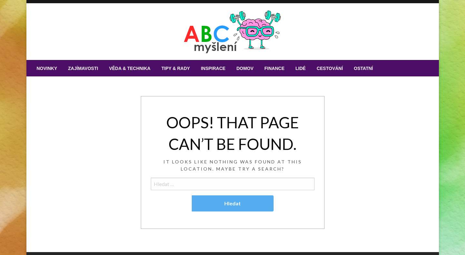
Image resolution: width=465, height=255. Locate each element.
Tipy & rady (175, 68)
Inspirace (213, 68)
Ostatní (363, 68)
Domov (245, 68)
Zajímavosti (83, 68)
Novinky (47, 68)
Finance (275, 68)
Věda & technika (129, 68)
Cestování (330, 68)
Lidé (300, 68)
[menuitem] (47, 68)
